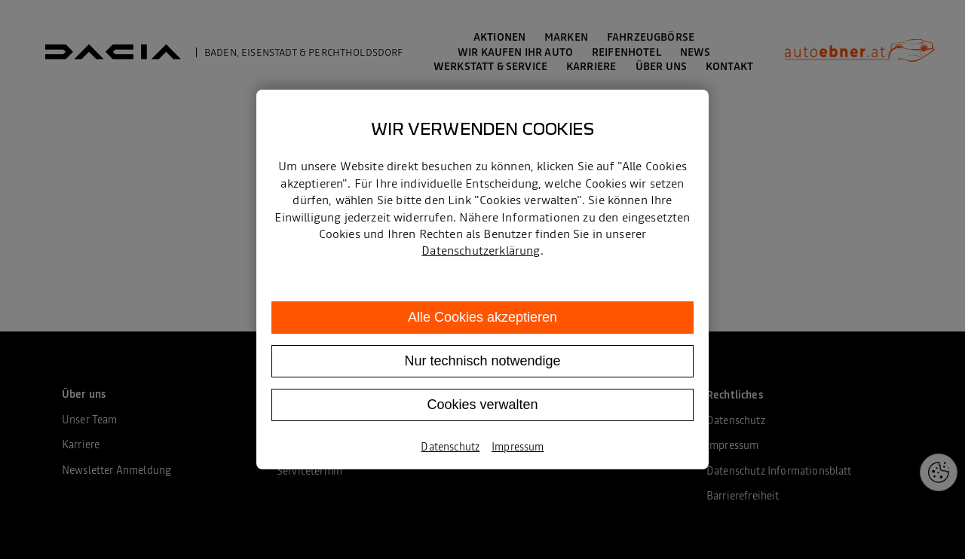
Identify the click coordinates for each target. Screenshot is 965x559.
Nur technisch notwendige (482, 360)
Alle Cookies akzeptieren (482, 317)
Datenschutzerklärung (480, 250)
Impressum (518, 446)
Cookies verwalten (482, 404)
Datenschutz (450, 446)
